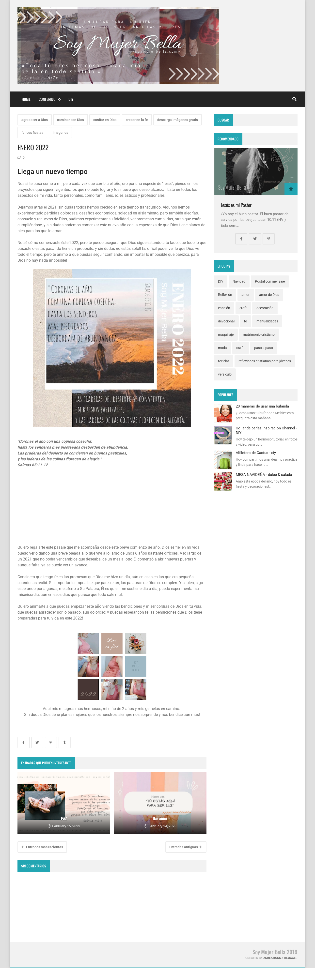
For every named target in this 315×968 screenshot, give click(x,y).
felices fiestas (32, 133)
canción (224, 308)
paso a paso (263, 348)
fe (245, 321)
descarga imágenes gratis (177, 120)
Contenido (49, 99)
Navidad (239, 281)
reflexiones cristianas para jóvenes (264, 361)
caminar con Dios (70, 120)
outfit (240, 348)
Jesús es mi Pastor (236, 205)
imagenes (60, 133)
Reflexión (225, 295)
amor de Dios (269, 295)
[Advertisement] (112, 508)
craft (243, 308)
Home (26, 99)
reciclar (223, 361)
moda (222, 348)
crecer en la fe (137, 120)
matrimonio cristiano (259, 334)
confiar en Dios (104, 120)
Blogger (291, 958)
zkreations (272, 958)
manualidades (267, 321)
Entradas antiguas (185, 847)
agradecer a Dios (34, 120)
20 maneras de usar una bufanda (262, 406)
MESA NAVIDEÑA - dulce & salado (264, 474)
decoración (264, 308)
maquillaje (226, 334)
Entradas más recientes (42, 847)
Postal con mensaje (270, 281)
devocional (226, 321)
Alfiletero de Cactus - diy (256, 453)
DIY (71, 99)
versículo (225, 374)
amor (245, 295)
